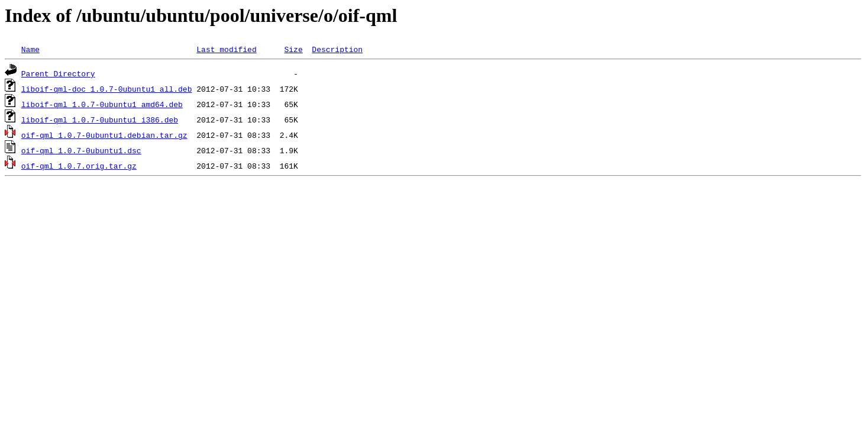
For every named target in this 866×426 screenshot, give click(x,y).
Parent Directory (58, 73)
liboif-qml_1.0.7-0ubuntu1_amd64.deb (102, 104)
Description (337, 49)
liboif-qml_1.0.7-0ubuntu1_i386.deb (99, 119)
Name (30, 49)
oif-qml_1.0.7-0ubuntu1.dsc (81, 150)
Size (293, 49)
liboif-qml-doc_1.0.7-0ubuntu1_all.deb (106, 88)
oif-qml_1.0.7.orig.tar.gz (79, 165)
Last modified (226, 49)
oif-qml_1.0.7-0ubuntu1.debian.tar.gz (104, 135)
